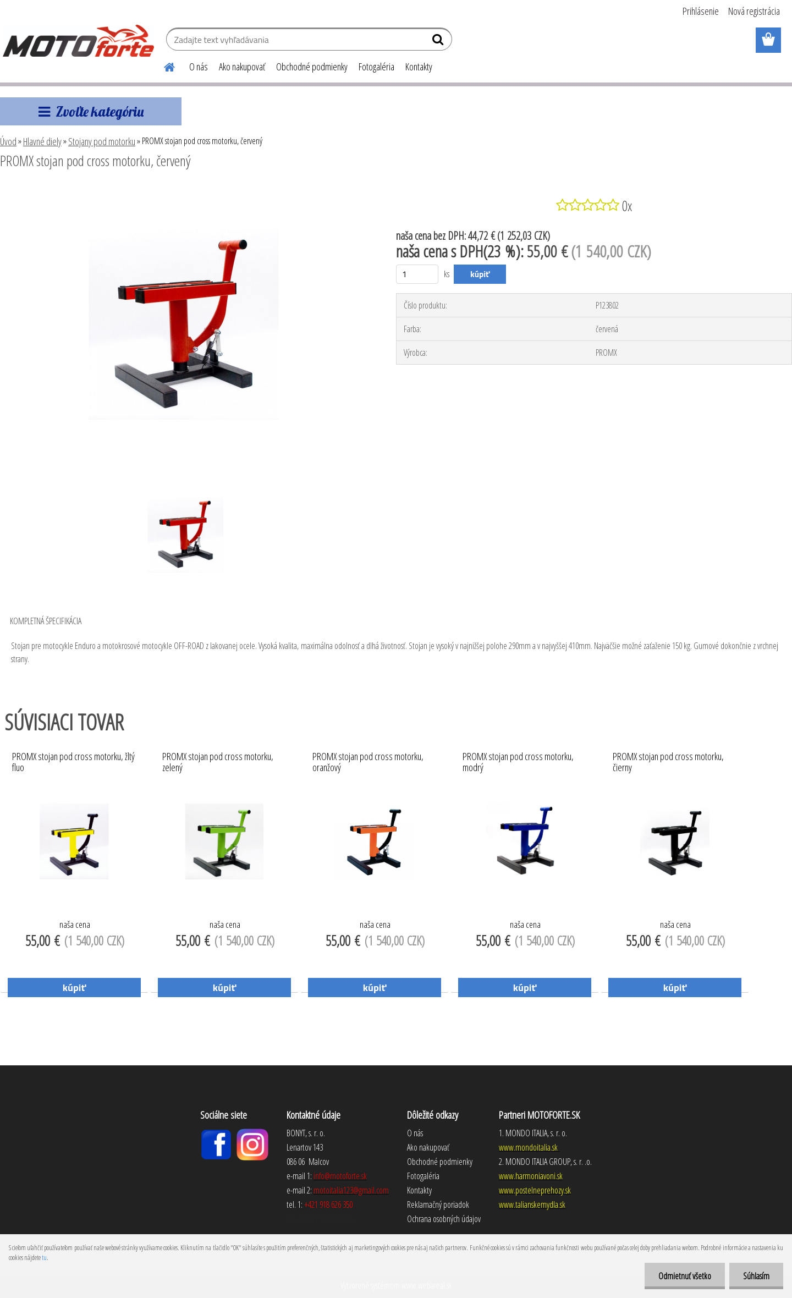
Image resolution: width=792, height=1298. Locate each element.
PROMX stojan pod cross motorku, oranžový (368, 762)
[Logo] (78, 40)
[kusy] (417, 274)
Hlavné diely (42, 141)
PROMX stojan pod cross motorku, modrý (518, 762)
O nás (198, 66)
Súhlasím (756, 1276)
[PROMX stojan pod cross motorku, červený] (184, 191)
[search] (439, 41)
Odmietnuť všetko (684, 1276)
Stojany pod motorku (101, 141)
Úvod (8, 141)
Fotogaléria (376, 66)
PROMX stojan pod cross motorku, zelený (217, 762)
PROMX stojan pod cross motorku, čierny (668, 762)
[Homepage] (163, 65)
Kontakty (418, 66)
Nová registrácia (754, 11)
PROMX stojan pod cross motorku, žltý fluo (73, 762)
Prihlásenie (701, 11)
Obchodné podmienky (312, 66)
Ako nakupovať (242, 66)
